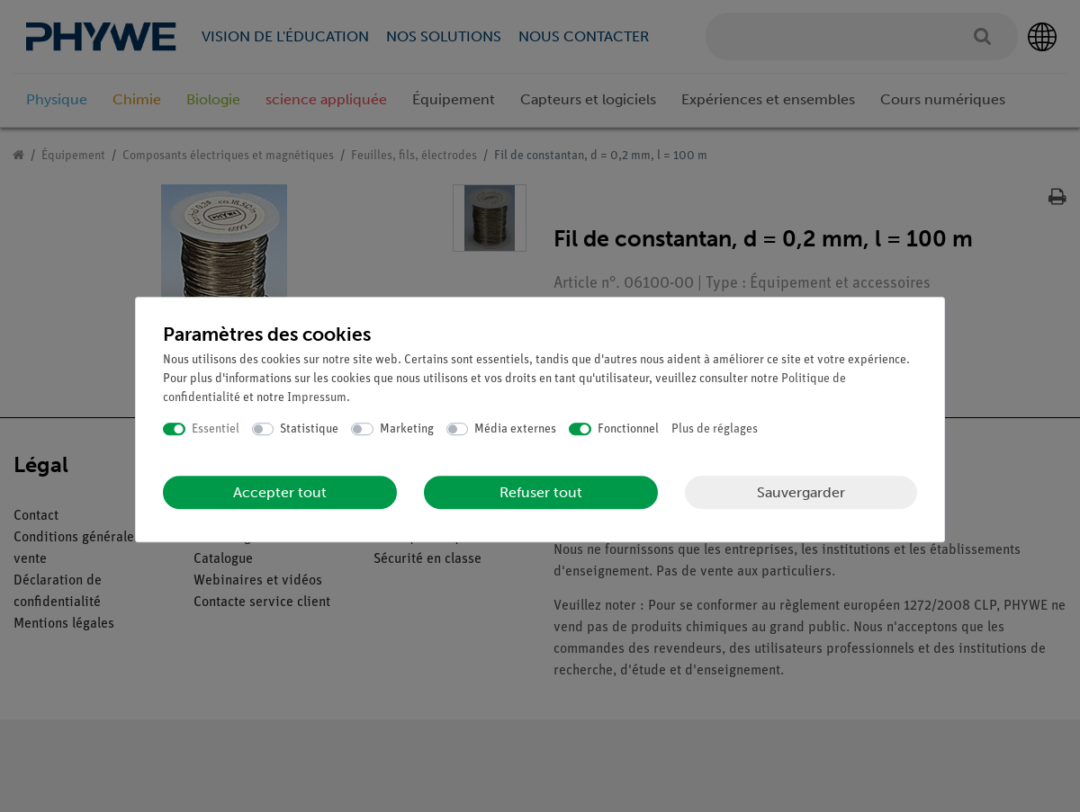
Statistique (309, 429)
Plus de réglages (714, 429)
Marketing (407, 429)
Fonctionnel (628, 429)
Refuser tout (541, 492)
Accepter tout (280, 492)
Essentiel (215, 429)
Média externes (515, 429)
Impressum (316, 398)
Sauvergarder (801, 492)
